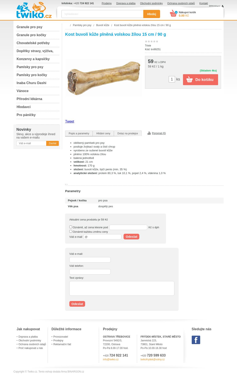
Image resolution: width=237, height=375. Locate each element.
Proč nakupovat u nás (30, 348)
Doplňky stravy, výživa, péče (35, 52)
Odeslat (131, 236)
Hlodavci (24, 107)
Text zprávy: (76, 277)
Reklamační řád (62, 344)
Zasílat (52, 143)
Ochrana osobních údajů (181, 3)
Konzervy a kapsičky (33, 59)
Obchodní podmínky (151, 3)
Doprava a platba (125, 3)
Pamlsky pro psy (30, 67)
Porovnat (159, 133)
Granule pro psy (29, 27)
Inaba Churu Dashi (31, 83)
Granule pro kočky (31, 35)
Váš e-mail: (76, 253)
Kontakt (203, 3)
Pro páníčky (26, 115)
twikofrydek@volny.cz (153, 359)
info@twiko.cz (110, 359)
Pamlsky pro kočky (32, 75)
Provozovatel (60, 336)
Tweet (69, 121)
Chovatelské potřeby (33, 43)
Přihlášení (214, 6)
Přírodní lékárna (29, 99)
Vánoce (23, 91)
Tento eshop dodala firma (52, 371)
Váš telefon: (76, 265)
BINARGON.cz (75, 371)
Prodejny (107, 3)
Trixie (148, 45)
